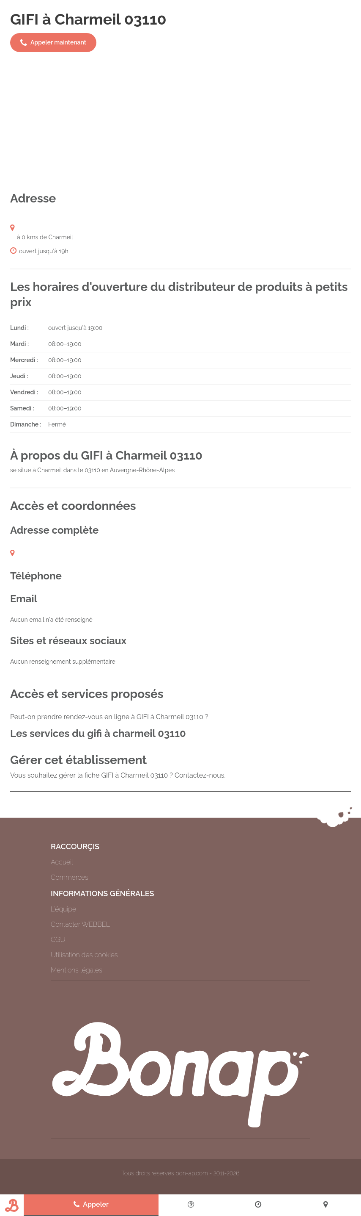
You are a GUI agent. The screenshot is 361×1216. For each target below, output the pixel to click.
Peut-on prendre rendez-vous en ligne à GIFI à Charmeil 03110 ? (109, 717)
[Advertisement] (180, 121)
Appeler (91, 1204)
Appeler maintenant (53, 42)
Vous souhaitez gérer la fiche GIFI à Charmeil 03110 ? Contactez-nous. (118, 775)
